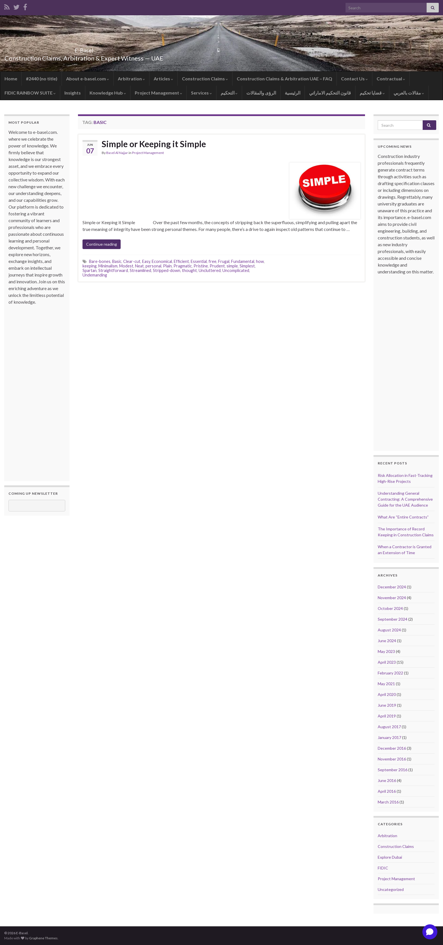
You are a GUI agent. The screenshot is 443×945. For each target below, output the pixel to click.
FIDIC (383, 867)
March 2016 (388, 802)
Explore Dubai (390, 857)
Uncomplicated (235, 270)
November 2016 (392, 759)
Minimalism (108, 265)
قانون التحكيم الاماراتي (330, 92)
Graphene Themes (43, 938)
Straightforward (113, 270)
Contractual (391, 78)
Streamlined (140, 270)
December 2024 (392, 586)
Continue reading (101, 244)
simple (232, 265)
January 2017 (389, 737)
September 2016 (392, 769)
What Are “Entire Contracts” (403, 517)
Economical (162, 261)
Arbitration (131, 78)
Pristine (201, 265)
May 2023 (386, 651)
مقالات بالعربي (409, 92)
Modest (126, 265)
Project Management (158, 92)
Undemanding (94, 275)
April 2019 (387, 715)
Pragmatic (182, 265)
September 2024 (392, 619)
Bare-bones (99, 261)
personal (153, 265)
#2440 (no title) (41, 78)
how (260, 261)
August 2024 (389, 629)
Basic (116, 261)
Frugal (223, 261)
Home (11, 78)
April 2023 (387, 662)
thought (189, 270)
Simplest (247, 265)
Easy (146, 261)
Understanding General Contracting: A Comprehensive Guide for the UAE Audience (405, 499)
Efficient (181, 261)
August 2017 (389, 726)
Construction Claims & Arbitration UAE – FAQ (284, 78)
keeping (89, 265)
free (212, 261)
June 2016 (387, 780)
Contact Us (354, 78)
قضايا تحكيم (372, 92)
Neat (139, 265)
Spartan (89, 270)
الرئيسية (292, 92)
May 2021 (386, 683)
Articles (163, 78)
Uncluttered (210, 270)
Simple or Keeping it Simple (154, 144)
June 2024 (387, 640)
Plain (167, 265)
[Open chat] (429, 931)
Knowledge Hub (108, 92)
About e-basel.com (87, 78)
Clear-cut (131, 261)
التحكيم (229, 92)
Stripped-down (166, 270)
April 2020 (387, 694)
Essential (199, 261)
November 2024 (392, 597)
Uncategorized (391, 889)
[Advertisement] (31, 390)
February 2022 (390, 672)
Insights (72, 92)
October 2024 (390, 608)
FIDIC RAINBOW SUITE (30, 92)
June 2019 (387, 705)
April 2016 (387, 791)
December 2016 (392, 748)
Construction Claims (205, 78)
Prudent (217, 265)
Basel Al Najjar (117, 153)
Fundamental (242, 261)
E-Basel (84, 48)
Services (201, 92)
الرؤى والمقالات (261, 92)
